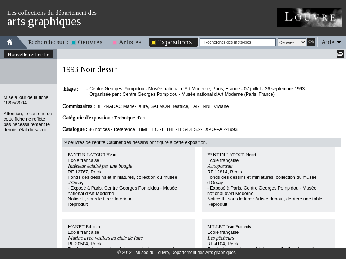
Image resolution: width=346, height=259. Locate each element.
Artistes (130, 42)
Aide (327, 42)
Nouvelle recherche (28, 54)
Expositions (175, 42)
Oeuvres (90, 42)
